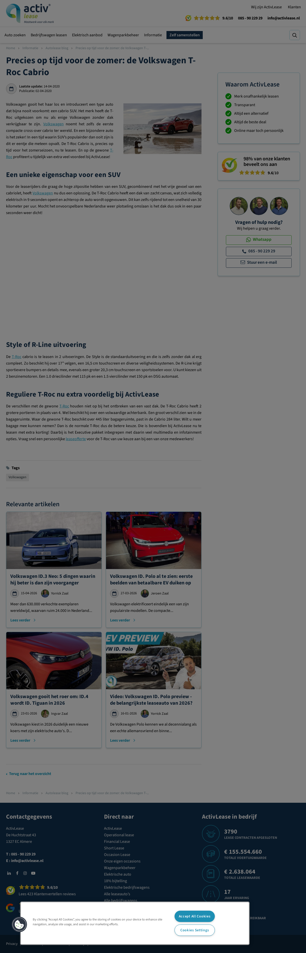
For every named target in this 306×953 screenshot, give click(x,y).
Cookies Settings (194, 930)
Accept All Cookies (195, 916)
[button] (19, 924)
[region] (135, 923)
